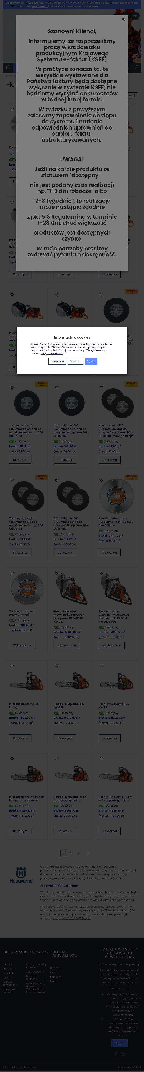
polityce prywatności (52, 353)
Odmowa (75, 361)
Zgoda (91, 361)
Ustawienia (57, 361)
